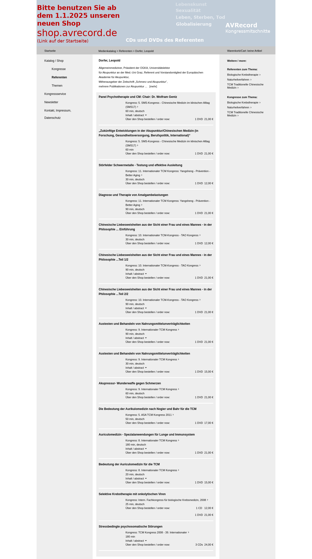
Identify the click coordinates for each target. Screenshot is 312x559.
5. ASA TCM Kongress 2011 (155, 414)
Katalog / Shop (54, 60)
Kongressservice (55, 94)
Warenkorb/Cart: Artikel (244, 50)
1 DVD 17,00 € (204, 422)
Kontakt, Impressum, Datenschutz (57, 114)
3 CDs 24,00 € (204, 544)
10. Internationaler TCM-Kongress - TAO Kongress (168, 235)
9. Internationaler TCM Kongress (157, 329)
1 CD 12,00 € (204, 508)
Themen (57, 85)
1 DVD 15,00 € (204, 371)
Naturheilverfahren (238, 79)
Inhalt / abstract (136, 115)
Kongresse (59, 69)
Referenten (125, 51)
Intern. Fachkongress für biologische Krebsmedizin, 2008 (172, 499)
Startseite (50, 50)
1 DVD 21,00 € (204, 119)
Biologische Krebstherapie (242, 74)
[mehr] (153, 86)
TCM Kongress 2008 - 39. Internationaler (162, 532)
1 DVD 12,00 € (204, 183)
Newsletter (51, 102)
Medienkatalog (107, 51)
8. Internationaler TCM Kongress (157, 440)
